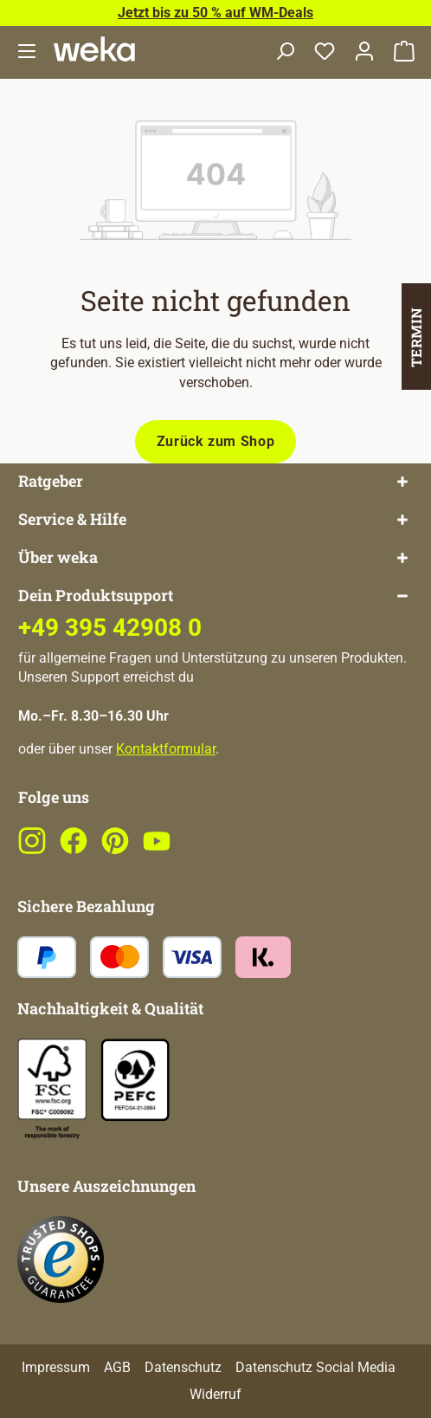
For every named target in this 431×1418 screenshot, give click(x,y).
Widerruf (215, 1394)
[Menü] (27, 52)
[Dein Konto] (364, 52)
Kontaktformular (166, 749)
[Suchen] (285, 52)
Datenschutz (183, 1367)
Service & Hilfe (72, 519)
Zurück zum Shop (216, 441)
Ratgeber (50, 481)
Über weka (58, 557)
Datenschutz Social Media (315, 1367)
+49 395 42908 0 (110, 627)
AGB (117, 1367)
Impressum (56, 1367)
